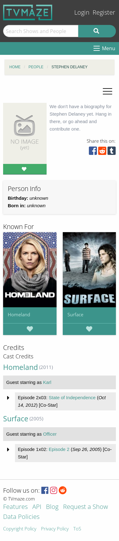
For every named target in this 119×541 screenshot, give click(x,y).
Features (15, 507)
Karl (47, 382)
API (36, 507)
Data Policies (21, 517)
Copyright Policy (19, 529)
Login (81, 12)
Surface (75, 314)
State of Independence (72, 397)
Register (104, 12)
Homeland (19, 314)
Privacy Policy (55, 529)
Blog (52, 507)
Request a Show (85, 507)
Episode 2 (59, 449)
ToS (77, 529)
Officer (50, 434)
